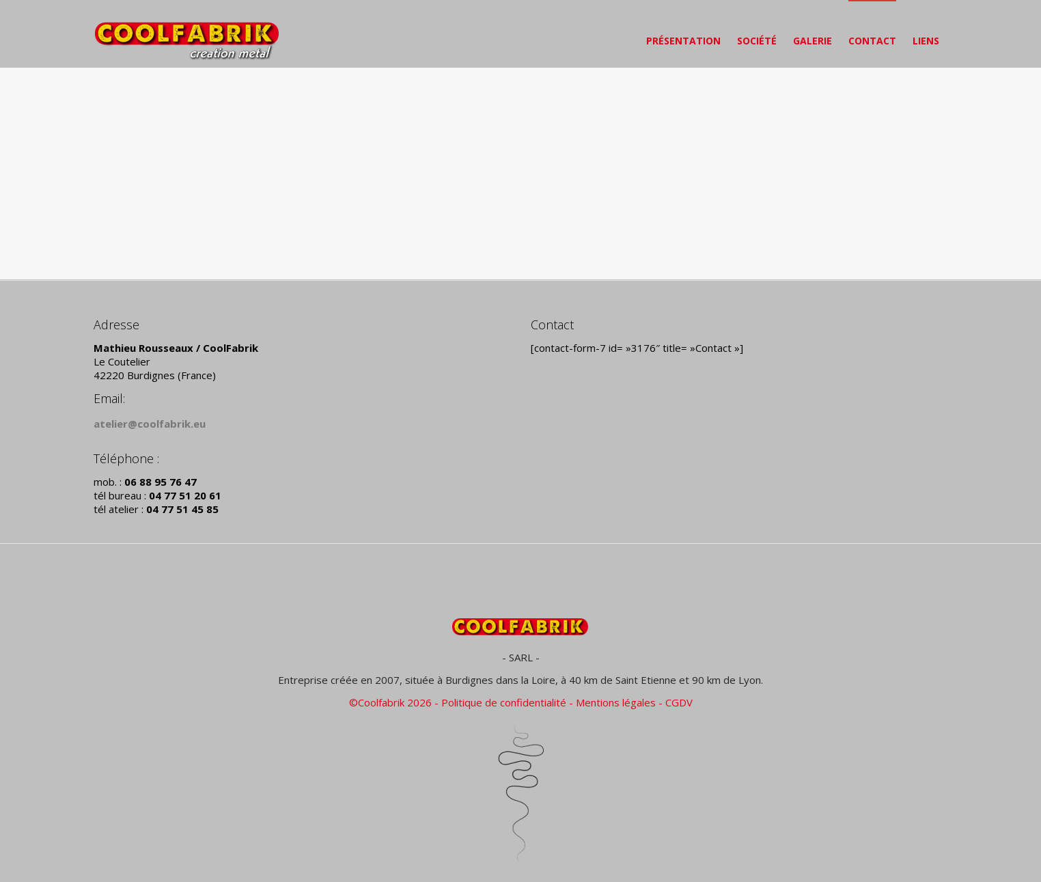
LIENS (926, 40)
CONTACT (872, 40)
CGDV (679, 702)
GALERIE (812, 40)
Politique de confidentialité (503, 702)
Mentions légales (616, 702)
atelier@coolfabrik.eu (150, 423)
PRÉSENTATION (683, 40)
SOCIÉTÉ (757, 40)
